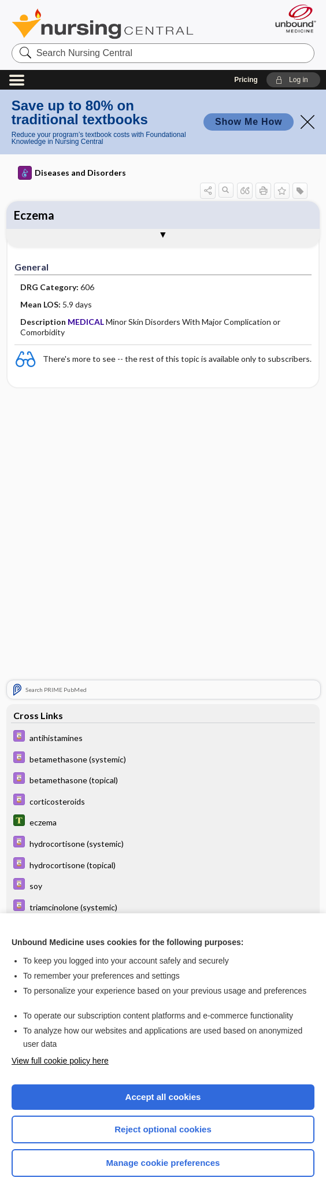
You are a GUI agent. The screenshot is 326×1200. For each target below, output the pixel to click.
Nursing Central (103, 23)
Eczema (34, 215)
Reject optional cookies (163, 1129)
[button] (293, 79)
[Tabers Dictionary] (162, 821)
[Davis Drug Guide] (162, 737)
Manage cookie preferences (163, 1163)
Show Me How (248, 122)
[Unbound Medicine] (291, 18)
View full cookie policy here (60, 1060)
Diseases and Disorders (72, 173)
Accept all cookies (163, 1097)
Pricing (246, 80)
